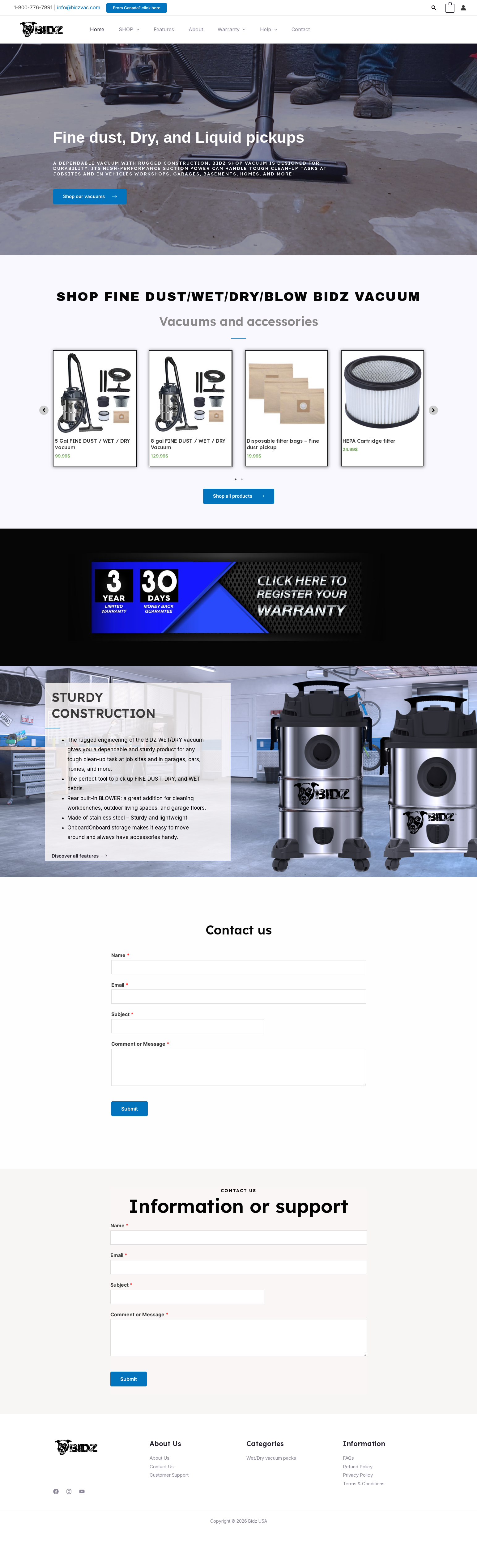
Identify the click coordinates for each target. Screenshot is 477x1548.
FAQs (348, 1458)
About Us (159, 1458)
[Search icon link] (434, 8)
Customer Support (169, 1475)
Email (119, 985)
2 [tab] (242, 479)
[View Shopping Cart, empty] (449, 8)
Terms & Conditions (364, 1484)
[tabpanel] (95, 408)
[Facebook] (56, 1491)
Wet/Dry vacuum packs (271, 1458)
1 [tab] (235, 479)
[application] (137, 29)
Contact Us (162, 1467)
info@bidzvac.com (78, 7)
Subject (122, 1014)
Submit (129, 1109)
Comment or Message (140, 1044)
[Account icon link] (463, 8)
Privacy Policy (358, 1475)
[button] (44, 410)
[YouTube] (82, 1491)
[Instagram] (69, 1491)
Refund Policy (358, 1467)
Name (120, 955)
